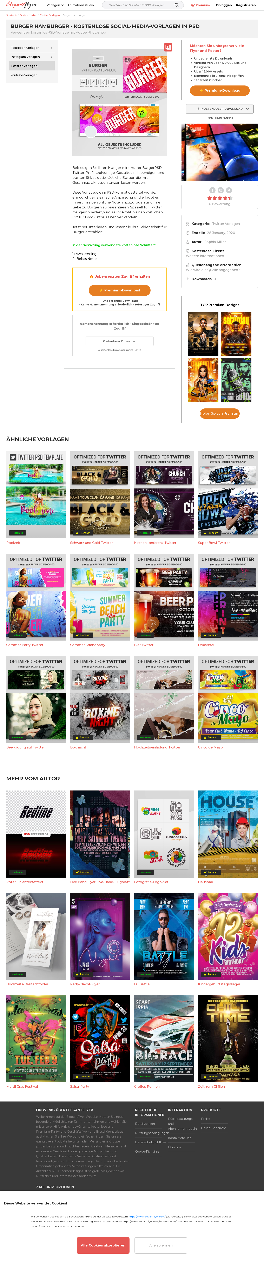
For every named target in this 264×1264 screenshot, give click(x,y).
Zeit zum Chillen (211, 1087)
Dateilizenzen (145, 1124)
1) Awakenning (84, 254)
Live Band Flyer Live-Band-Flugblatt (100, 882)
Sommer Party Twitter (24, 645)
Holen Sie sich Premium (219, 413)
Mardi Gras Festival (22, 1087)
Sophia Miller (215, 242)
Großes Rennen (147, 1087)
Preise (205, 1119)
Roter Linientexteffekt (24, 882)
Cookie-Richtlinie (147, 1151)
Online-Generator (213, 1128)
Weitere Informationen (205, 256)
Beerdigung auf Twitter (25, 747)
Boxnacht (78, 747)
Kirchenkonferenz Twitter (155, 543)
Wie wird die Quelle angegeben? (213, 270)
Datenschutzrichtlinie (148, 1142)
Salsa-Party (79, 1087)
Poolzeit (13, 543)
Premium (200, 5)
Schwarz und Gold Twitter (91, 543)
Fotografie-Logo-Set (151, 882)
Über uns (174, 1147)
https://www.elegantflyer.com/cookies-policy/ (149, 1221)
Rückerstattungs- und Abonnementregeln (181, 1124)
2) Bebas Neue (84, 259)
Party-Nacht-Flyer (85, 984)
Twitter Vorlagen (226, 224)
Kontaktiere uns (179, 1138)
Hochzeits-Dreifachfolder (27, 984)
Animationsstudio (80, 5)
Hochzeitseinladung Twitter (157, 747)
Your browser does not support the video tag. (220, 152)
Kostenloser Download (119, 341)
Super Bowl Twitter (214, 543)
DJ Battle (142, 984)
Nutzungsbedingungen (148, 1133)
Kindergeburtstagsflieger (219, 984)
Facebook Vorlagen (25, 48)
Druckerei (206, 645)
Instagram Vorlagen (25, 57)
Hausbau (205, 882)
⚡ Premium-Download (119, 290)
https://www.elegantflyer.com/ (146, 1216)
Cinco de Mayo (210, 747)
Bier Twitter (143, 645)
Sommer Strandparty (87, 645)
